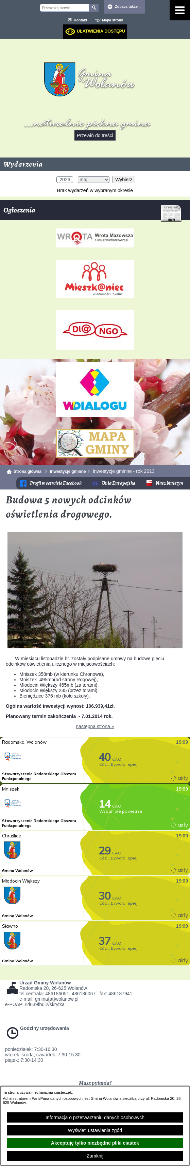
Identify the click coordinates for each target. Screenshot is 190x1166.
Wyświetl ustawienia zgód (95, 1130)
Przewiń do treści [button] (95, 135)
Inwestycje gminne (68, 471)
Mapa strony (112, 20)
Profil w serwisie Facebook (56, 483)
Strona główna (27, 471)
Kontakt (80, 20)
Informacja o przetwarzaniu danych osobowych (95, 1117)
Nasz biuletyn (169, 483)
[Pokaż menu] (180, 10)
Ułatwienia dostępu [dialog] (101, 31)
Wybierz (123, 179)
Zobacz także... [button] (128, 6)
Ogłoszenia (92, 212)
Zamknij (95, 1156)
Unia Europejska (118, 483)
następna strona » (95, 726)
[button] (95, 646)
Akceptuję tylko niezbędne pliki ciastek (95, 1143)
